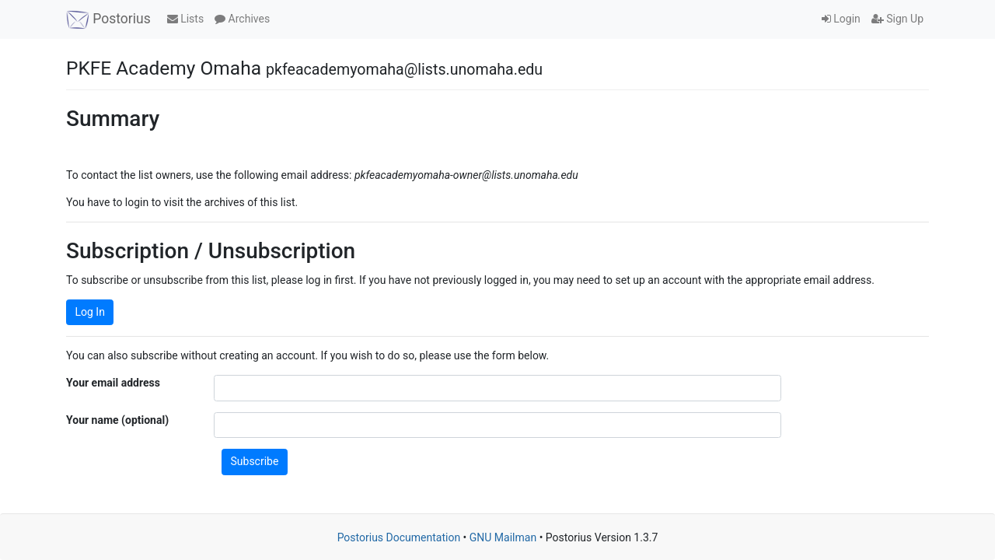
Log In (90, 312)
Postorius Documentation (399, 537)
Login (841, 18)
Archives (242, 18)
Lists (185, 18)
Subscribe (255, 461)
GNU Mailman (503, 537)
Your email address (113, 382)
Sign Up (897, 18)
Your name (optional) (117, 420)
